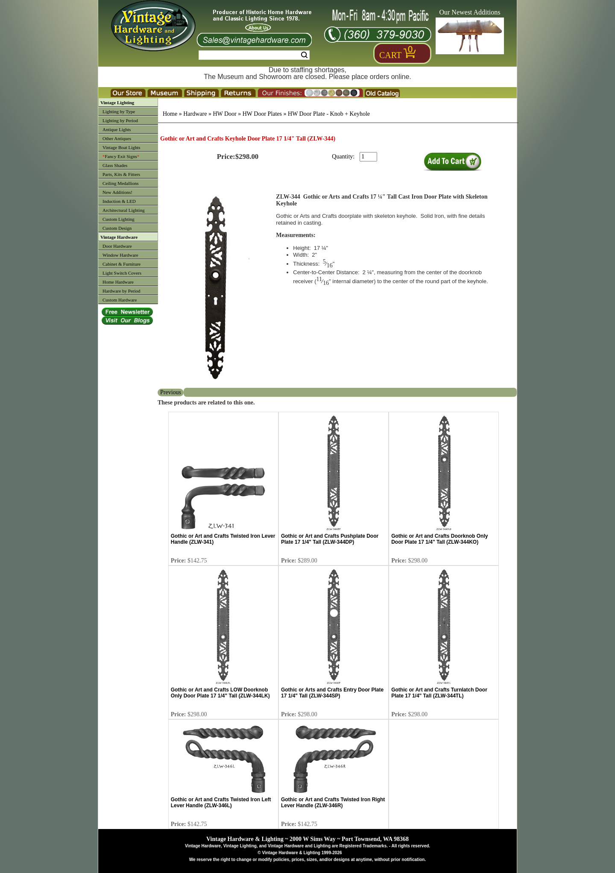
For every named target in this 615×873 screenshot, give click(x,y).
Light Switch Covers (121, 272)
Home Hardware (118, 281)
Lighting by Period (120, 120)
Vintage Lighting (117, 102)
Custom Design (117, 228)
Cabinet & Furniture (121, 264)
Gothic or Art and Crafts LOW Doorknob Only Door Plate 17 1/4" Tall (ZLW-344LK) (220, 693)
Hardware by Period (121, 290)
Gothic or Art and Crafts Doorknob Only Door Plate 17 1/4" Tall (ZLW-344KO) (439, 539)
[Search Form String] (254, 55)
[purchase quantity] (368, 156)
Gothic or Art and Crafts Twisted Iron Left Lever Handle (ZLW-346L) (221, 803)
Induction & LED (119, 201)
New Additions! (117, 192)
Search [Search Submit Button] (304, 55)
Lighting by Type (118, 111)
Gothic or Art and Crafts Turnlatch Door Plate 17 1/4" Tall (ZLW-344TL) (439, 693)
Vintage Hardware (119, 237)
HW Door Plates (262, 114)
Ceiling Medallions (120, 183)
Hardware (195, 114)
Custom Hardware (119, 299)
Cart (390, 55)
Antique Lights (116, 129)
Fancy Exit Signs (120, 156)
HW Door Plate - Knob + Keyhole (329, 114)
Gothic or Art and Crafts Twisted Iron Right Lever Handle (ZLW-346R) (333, 803)
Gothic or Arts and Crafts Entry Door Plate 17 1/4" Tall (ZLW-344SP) (332, 693)
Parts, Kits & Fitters (121, 174)
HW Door (224, 114)
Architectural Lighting (123, 210)
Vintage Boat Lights (121, 147)
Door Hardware (117, 246)
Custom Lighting (118, 219)
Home (170, 114)
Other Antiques (116, 138)
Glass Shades (114, 165)
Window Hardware (120, 255)
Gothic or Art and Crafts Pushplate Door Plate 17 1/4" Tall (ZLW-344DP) (329, 539)
